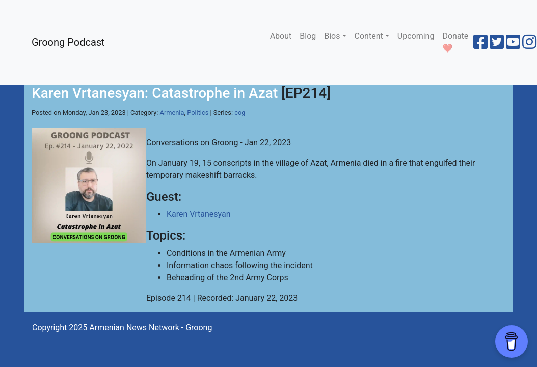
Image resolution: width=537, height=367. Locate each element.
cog (239, 112)
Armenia (172, 112)
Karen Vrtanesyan (199, 214)
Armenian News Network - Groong (150, 327)
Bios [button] (332, 36)
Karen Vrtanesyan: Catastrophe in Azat (155, 93)
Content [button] (369, 36)
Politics (197, 112)
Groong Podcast (68, 42)
